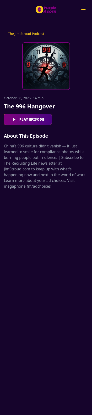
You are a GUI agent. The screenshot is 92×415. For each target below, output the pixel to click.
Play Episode (28, 119)
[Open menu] (83, 9)
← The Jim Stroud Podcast (24, 33)
